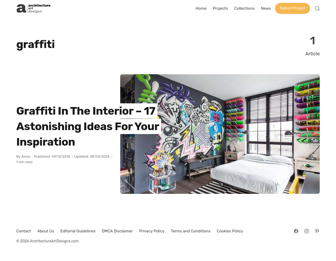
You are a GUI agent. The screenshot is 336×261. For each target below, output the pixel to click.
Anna (26, 156)
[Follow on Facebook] (296, 231)
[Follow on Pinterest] (317, 231)
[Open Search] (317, 8)
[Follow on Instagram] (306, 231)
